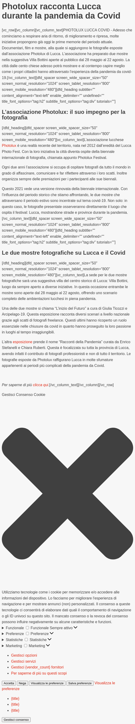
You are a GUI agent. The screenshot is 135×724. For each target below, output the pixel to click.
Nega (22, 683)
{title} (15, 699)
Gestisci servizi (23, 661)
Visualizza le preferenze (47, 683)
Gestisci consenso (16, 719)
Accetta (9, 683)
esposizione (22, 342)
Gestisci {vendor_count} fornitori (37, 667)
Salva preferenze (80, 683)
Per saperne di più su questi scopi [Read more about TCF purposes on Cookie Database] (39, 673)
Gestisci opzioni (24, 655)
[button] (67, 493)
